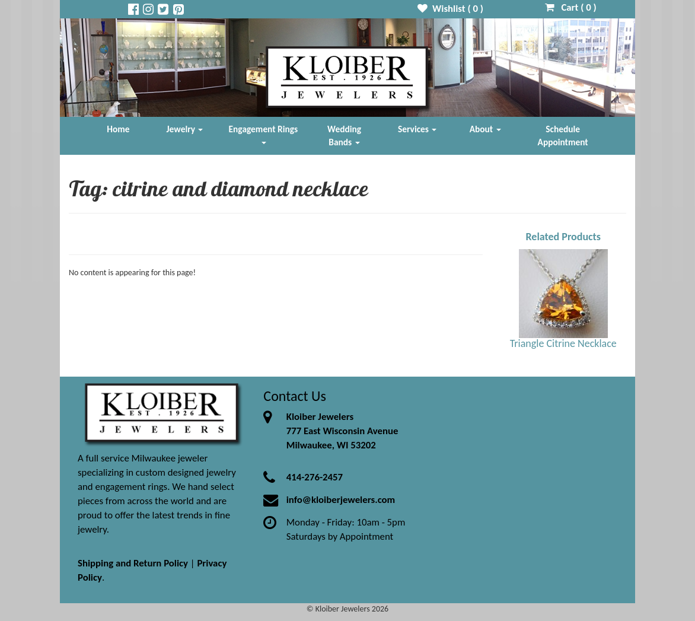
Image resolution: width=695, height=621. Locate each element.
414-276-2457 (314, 477)
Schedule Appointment (563, 135)
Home (118, 129)
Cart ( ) (571, 7)
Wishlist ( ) (450, 8)
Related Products (563, 236)
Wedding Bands (344, 135)
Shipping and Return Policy (133, 563)
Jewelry (185, 129)
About (485, 129)
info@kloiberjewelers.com (341, 499)
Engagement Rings (263, 133)
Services (417, 129)
